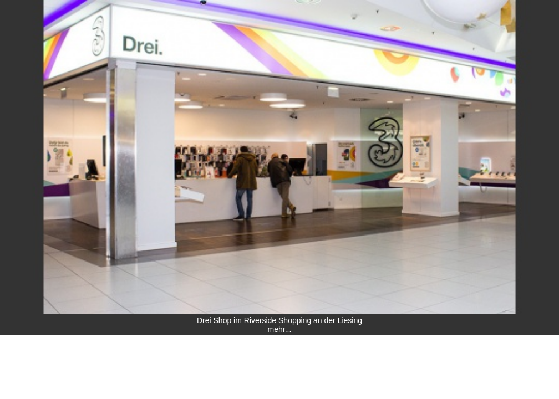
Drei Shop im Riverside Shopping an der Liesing (279, 320)
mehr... (280, 329)
